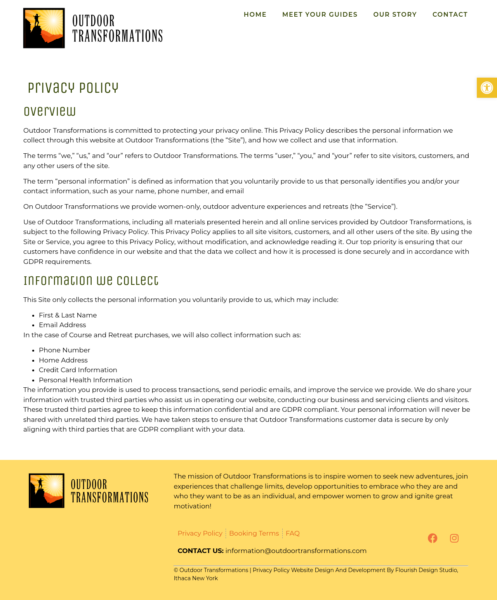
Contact (450, 14)
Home (255, 14)
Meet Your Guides (320, 14)
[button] (487, 88)
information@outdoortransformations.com (296, 551)
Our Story (395, 14)
